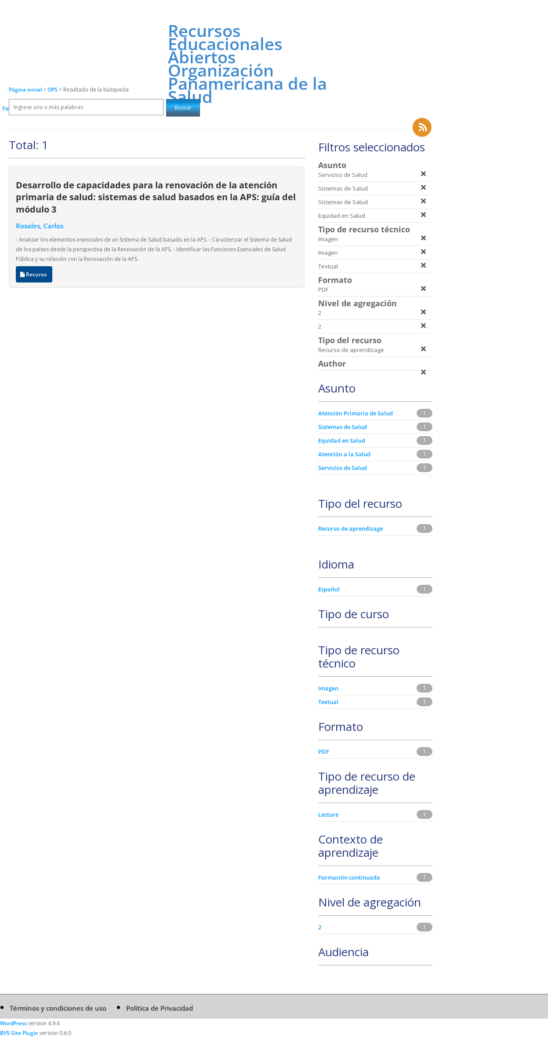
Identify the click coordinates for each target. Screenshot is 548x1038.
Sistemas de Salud (342, 427)
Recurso (34, 274)
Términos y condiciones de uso (58, 1008)
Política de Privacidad (159, 1008)
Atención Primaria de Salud (355, 413)
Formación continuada (349, 877)
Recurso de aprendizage (350, 528)
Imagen (328, 688)
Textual (328, 702)
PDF (323, 752)
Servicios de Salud (342, 468)
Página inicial (25, 89)
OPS (53, 89)
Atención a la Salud (344, 454)
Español (329, 589)
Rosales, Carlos (39, 225)
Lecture (328, 814)
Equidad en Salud (341, 440)
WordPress (13, 1023)
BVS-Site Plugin (19, 1033)
